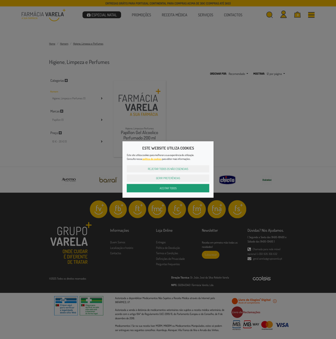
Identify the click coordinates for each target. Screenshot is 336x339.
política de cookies (152, 158)
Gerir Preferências (168, 178)
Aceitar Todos (168, 188)
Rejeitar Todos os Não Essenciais (168, 168)
